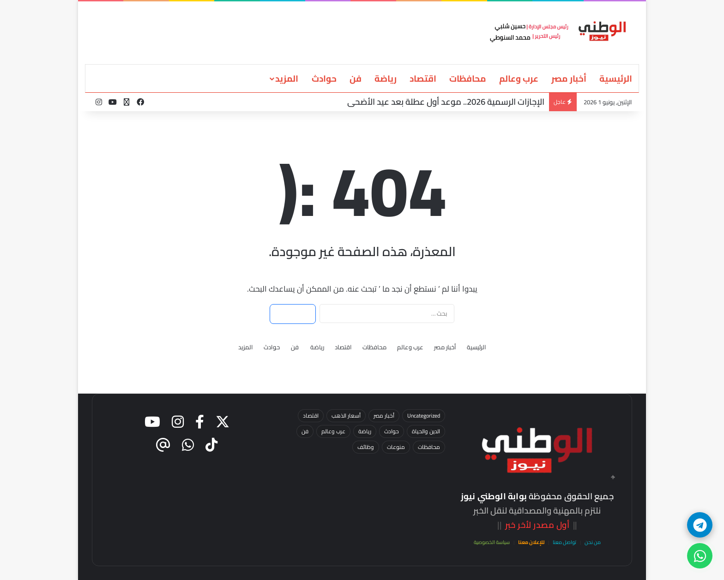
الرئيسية (615, 78)
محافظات (467, 78)
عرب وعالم (518, 78)
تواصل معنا (564, 542)
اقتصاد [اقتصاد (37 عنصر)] (311, 415)
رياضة (385, 78)
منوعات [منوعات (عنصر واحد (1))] (396, 447)
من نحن (593, 542)
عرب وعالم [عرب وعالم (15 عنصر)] (333, 431)
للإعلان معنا (531, 542)
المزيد (286, 78)
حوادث (324, 78)
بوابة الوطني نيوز (494, 496)
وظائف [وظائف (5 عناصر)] (365, 447)
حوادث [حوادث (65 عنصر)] (391, 431)
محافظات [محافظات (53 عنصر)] (429, 447)
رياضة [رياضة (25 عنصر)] (364, 431)
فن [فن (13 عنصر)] (305, 431)
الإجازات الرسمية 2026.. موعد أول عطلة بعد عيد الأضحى (445, 102)
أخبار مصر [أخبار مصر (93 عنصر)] (384, 415)
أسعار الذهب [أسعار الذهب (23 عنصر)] (346, 415)
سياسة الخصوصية (492, 542)
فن (356, 78)
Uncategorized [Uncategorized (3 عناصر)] (423, 415)
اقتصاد (423, 78)
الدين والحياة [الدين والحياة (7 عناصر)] (426, 431)
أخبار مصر (568, 78)
